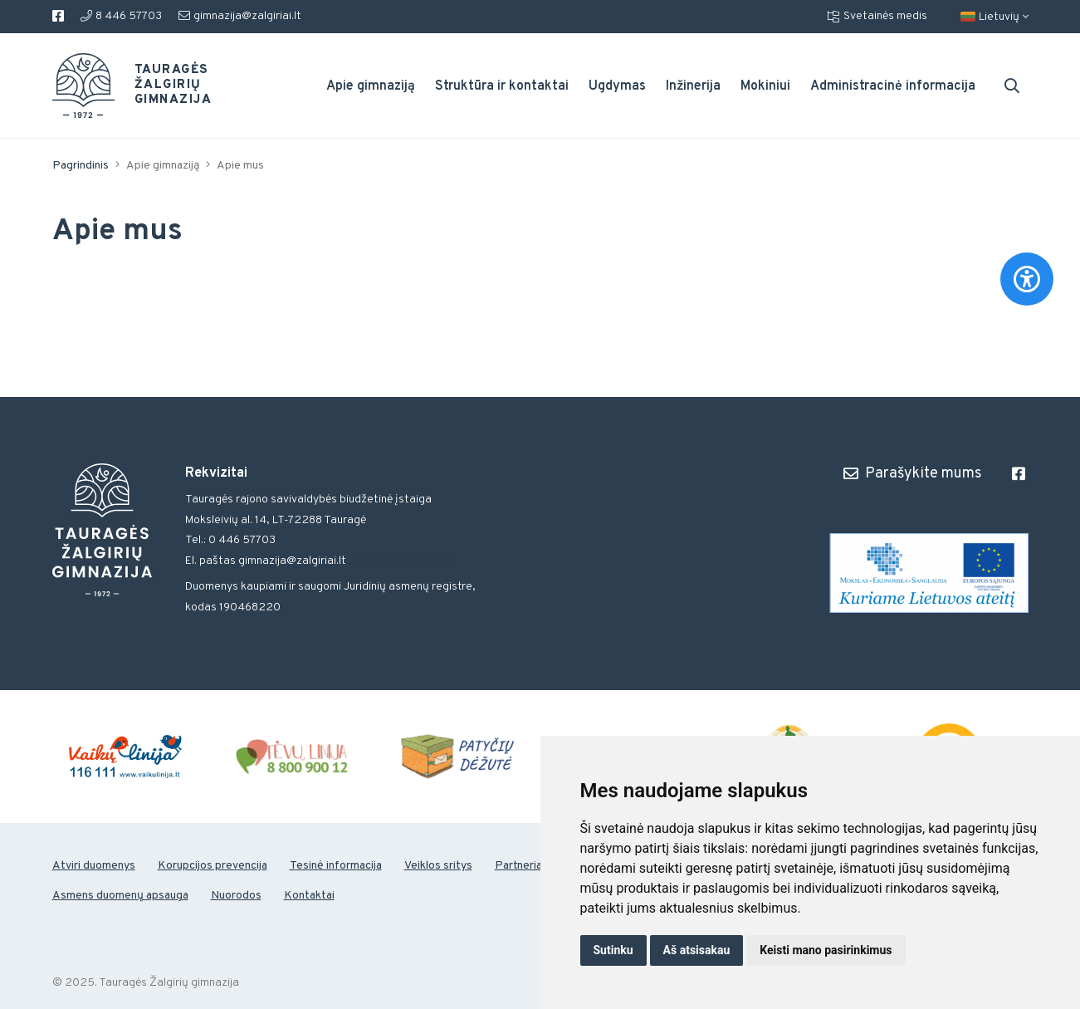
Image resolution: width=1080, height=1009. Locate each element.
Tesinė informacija (336, 866)
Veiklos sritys (438, 866)
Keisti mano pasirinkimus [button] (826, 950)
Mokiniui (765, 86)
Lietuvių (994, 17)
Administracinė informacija (892, 86)
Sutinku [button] (613, 950)
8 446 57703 (121, 16)
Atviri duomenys (93, 866)
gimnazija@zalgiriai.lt (239, 16)
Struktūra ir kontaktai (502, 86)
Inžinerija (693, 86)
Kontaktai (309, 896)
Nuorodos (236, 896)
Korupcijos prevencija (212, 866)
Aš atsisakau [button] (697, 950)
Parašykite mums (912, 473)
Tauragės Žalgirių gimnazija (163, 85)
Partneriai (520, 866)
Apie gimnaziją (370, 86)
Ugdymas (617, 86)
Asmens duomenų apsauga (120, 896)
